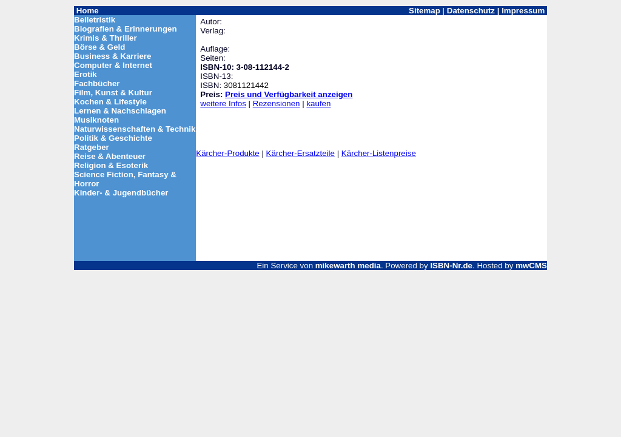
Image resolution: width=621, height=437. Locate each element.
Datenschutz (471, 10)
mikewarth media (348, 265)
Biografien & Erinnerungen (125, 28)
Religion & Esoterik (111, 165)
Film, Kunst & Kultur (113, 92)
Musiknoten (96, 119)
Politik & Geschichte (113, 138)
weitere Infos (223, 103)
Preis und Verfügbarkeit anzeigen (288, 94)
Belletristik (94, 19)
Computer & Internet (113, 65)
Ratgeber (91, 147)
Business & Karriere (112, 56)
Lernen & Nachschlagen (120, 110)
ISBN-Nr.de (451, 265)
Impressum (523, 10)
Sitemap (424, 10)
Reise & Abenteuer (110, 156)
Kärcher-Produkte (227, 153)
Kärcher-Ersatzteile (300, 153)
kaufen (318, 103)
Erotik (85, 74)
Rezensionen (276, 103)
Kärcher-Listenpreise (378, 153)
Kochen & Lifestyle (110, 101)
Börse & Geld (99, 47)
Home (87, 10)
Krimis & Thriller (105, 37)
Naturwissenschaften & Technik (134, 129)
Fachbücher (97, 83)
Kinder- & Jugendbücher (121, 192)
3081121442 (246, 85)
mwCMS (531, 265)
